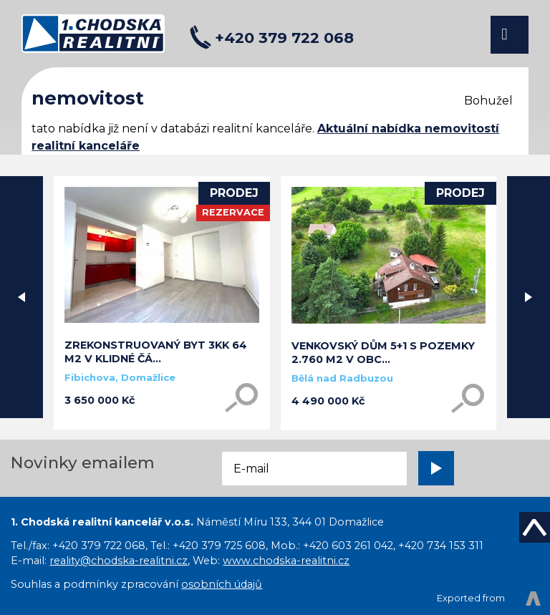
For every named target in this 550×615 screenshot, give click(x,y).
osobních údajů (221, 584)
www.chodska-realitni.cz (286, 560)
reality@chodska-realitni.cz (118, 560)
